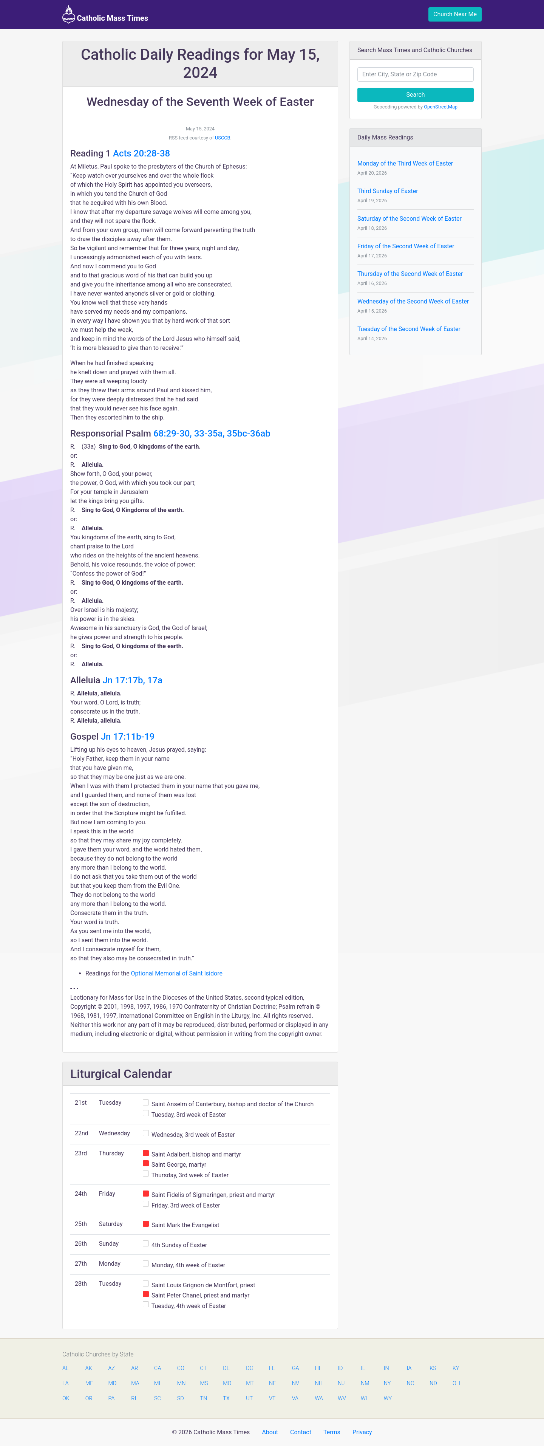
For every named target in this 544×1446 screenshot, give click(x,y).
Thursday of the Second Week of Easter (410, 273)
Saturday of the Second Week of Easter (409, 218)
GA (295, 1368)
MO (226, 1383)
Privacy (362, 1432)
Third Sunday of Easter (387, 191)
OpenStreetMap (440, 107)
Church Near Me (455, 14)
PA (111, 1398)
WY (387, 1398)
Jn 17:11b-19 (128, 736)
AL (65, 1368)
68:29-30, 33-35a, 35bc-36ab (211, 433)
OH (456, 1383)
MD (112, 1383)
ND (433, 1383)
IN (386, 1368)
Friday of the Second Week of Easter (405, 246)
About (270, 1432)
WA (318, 1398)
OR (89, 1398)
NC (410, 1383)
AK (88, 1368)
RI (133, 1398)
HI (317, 1368)
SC (157, 1398)
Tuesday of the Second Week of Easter (409, 329)
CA (157, 1368)
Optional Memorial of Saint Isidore (177, 973)
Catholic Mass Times (105, 14)
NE (272, 1383)
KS (433, 1368)
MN (181, 1383)
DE (226, 1368)
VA (295, 1398)
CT (203, 1368)
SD (180, 1398)
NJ (341, 1383)
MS (204, 1383)
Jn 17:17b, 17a (133, 680)
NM (364, 1383)
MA (135, 1383)
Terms (331, 1432)
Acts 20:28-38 (141, 153)
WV (341, 1398)
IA (408, 1368)
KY (456, 1368)
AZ (111, 1368)
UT (249, 1398)
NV (295, 1383)
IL (363, 1368)
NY (387, 1383)
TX (226, 1398)
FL (272, 1368)
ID (340, 1368)
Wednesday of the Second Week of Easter (413, 301)
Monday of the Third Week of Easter (405, 163)
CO (180, 1368)
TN (203, 1398)
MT (249, 1383)
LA (65, 1383)
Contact (300, 1432)
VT (272, 1398)
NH (318, 1383)
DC (249, 1368)
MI (157, 1383)
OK (66, 1398)
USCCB (222, 138)
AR (134, 1368)
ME (89, 1383)
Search (415, 94)
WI (364, 1398)
